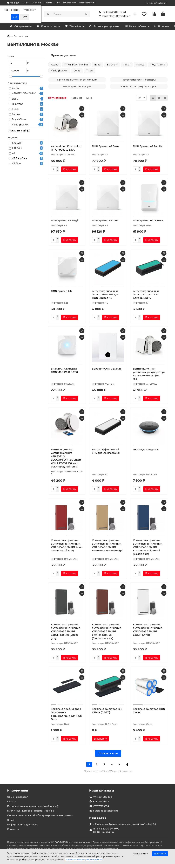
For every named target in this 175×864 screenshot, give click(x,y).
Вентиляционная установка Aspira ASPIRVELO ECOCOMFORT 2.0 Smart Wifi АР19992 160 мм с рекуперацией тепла (66, 459)
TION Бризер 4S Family (147, 146)
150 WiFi (17, 148)
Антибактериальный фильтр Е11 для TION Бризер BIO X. (146, 295)
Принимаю (160, 853)
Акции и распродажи (110, 26)
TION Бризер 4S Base (105, 146)
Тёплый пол (78, 26)
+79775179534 (101, 801)
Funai (15, 109)
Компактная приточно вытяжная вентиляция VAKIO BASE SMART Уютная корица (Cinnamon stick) (106, 632)
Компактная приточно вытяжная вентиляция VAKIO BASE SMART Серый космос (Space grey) (65, 632)
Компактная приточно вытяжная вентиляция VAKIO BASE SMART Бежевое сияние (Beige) (107, 546)
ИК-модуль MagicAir (145, 450)
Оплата (48, 3)
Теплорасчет (69, 3)
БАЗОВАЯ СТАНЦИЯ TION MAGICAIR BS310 (64, 371)
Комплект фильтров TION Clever (149, 711)
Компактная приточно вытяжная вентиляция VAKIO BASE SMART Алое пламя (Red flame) (66, 546)
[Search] (70, 14)
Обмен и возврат (17, 796)
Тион (89, 71)
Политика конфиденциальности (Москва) (32, 806)
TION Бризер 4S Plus (105, 221)
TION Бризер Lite (62, 291)
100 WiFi (17, 143)
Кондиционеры (22, 26)
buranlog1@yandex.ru (114, 16)
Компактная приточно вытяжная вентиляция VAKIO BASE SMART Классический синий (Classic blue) (147, 547)
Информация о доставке (22, 824)
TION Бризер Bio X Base (148, 221)
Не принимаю (140, 853)
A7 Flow (16, 164)
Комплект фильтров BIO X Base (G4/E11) (107, 711)
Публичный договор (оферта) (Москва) (31, 810)
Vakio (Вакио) (20, 125)
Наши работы (143, 26)
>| (127, 764)
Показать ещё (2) (19, 131)
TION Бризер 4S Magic (65, 221)
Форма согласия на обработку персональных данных (40, 815)
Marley (16, 114)
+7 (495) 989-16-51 (112, 12)
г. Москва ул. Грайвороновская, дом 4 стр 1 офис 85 (124, 824)
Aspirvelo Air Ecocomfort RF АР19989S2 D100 (66, 148)
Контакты (13, 829)
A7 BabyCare (19, 158)
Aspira (15, 88)
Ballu (15, 99)
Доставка (36, 3)
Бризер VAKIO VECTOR (106, 369)
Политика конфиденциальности (83, 859)
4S (13, 153)
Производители (87, 3)
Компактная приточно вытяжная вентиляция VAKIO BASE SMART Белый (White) (147, 630)
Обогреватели (51, 26)
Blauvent (17, 104)
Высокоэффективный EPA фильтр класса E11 (106, 452)
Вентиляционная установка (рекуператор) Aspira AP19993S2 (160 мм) (149, 374)
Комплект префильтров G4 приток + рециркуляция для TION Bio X (66, 714)
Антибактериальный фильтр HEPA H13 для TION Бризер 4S (105, 295)
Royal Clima (19, 120)
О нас (25, 3)
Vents (77, 71)
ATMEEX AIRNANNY (24, 94)
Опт (57, 3)
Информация (17, 790)
